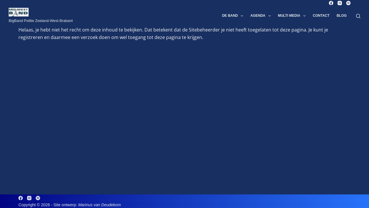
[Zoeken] (358, 16)
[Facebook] (331, 3)
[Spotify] (348, 3)
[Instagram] (340, 3)
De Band (233, 15)
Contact (321, 16)
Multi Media (293, 15)
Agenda (261, 15)
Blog (342, 16)
